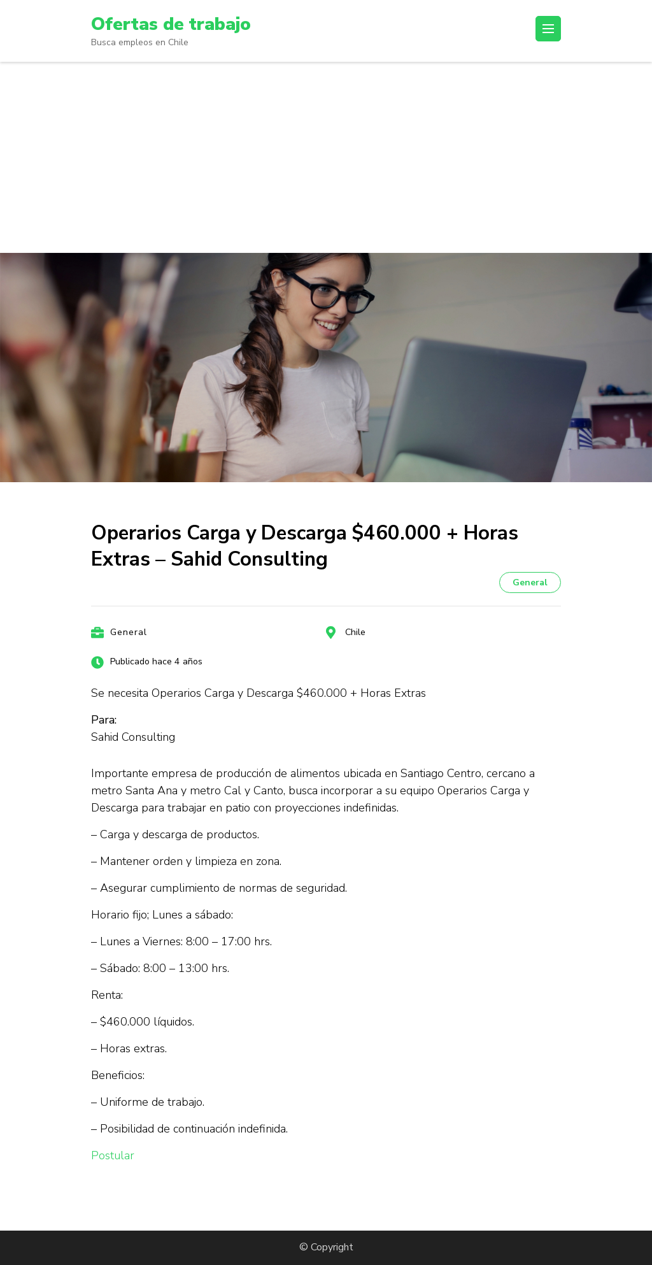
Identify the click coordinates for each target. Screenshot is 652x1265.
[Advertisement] (326, 157)
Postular (112, 1155)
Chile (355, 632)
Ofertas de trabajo (171, 24)
